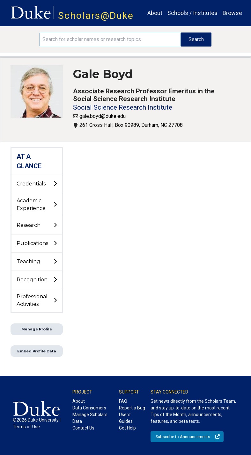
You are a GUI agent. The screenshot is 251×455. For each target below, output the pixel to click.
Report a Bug (132, 407)
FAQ (123, 401)
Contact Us (83, 427)
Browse (232, 13)
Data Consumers (89, 407)
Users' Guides (126, 418)
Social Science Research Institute (122, 107)
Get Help (127, 427)
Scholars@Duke (96, 15)
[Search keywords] (110, 39)
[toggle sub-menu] (55, 184)
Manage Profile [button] (36, 329)
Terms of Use (26, 426)
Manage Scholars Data (89, 418)
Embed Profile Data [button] (36, 351)
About (154, 13)
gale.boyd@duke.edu (102, 116)
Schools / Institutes (192, 13)
